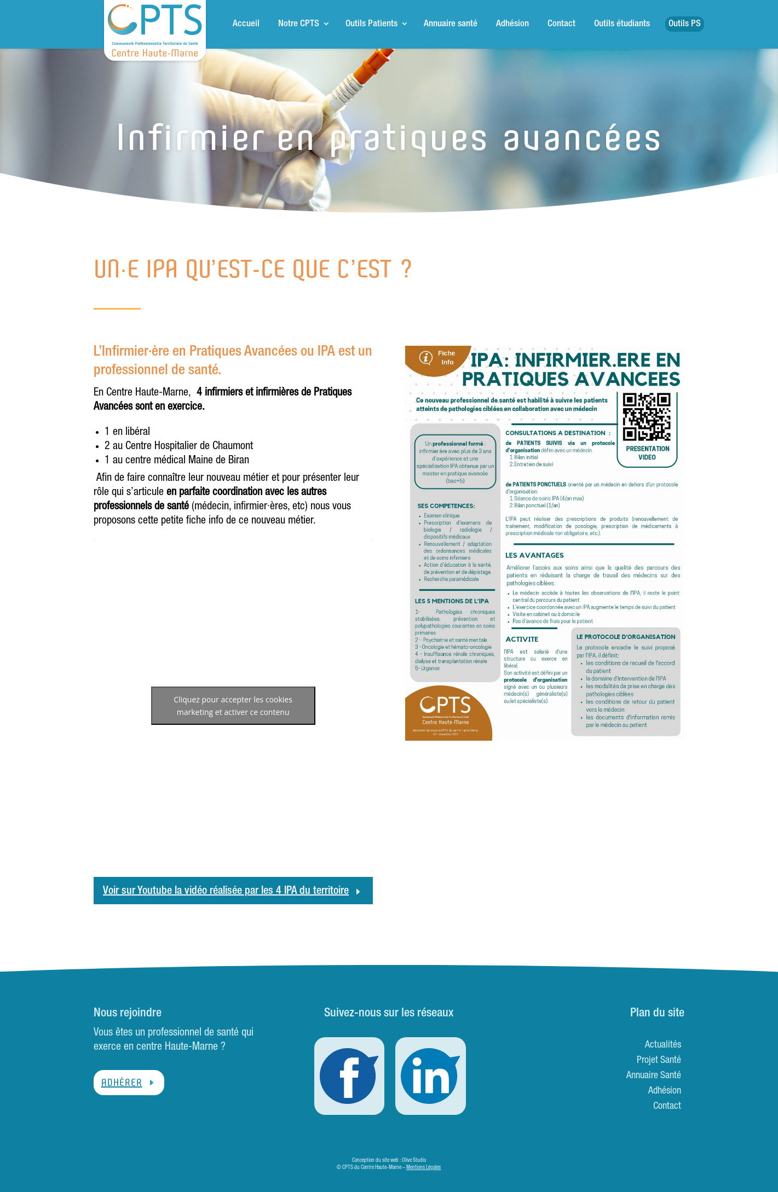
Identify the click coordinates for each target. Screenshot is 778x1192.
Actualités (663, 1045)
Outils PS (684, 24)
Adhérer (121, 1082)
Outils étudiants (622, 24)
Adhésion (512, 24)
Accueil (246, 24)
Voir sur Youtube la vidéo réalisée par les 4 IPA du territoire (226, 891)
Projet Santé (659, 1061)
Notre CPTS (298, 24)
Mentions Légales (423, 1168)
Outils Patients (371, 24)
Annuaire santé (450, 24)
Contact (561, 24)
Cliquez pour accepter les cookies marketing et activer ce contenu (233, 705)
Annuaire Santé (653, 1076)
